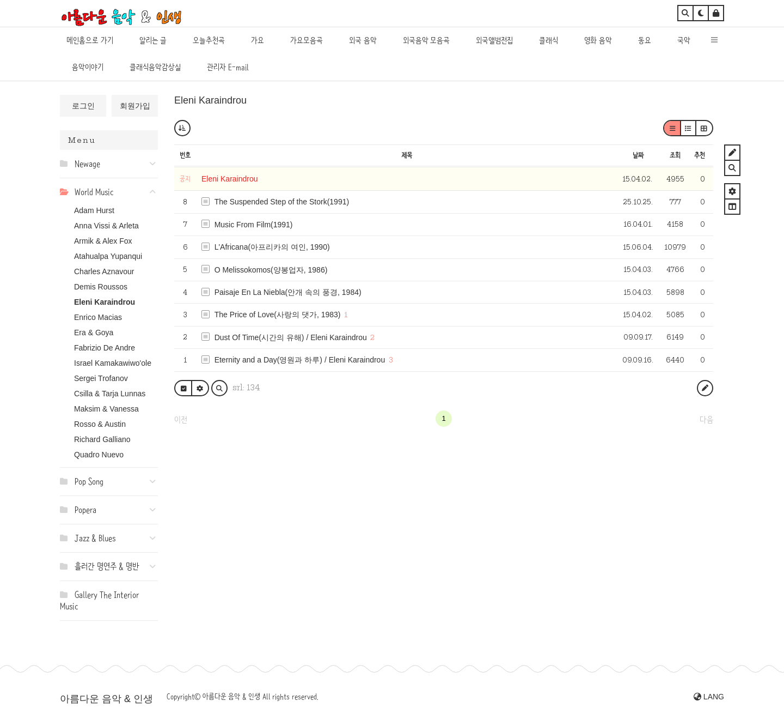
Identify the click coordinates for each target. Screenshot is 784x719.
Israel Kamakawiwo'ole (112, 363)
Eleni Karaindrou (104, 302)
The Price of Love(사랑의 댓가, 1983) (278, 314)
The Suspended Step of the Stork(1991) (282, 201)
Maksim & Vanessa (106, 408)
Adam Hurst (94, 210)
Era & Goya (93, 332)
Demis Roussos (100, 286)
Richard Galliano (102, 439)
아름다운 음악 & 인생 (106, 698)
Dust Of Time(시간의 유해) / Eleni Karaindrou (291, 337)
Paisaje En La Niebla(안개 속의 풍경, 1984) (288, 292)
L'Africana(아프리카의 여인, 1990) (272, 247)
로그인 (83, 105)
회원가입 (135, 105)
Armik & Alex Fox (103, 241)
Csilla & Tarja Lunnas (109, 393)
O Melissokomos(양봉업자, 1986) (271, 269)
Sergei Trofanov (101, 378)
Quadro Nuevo (99, 454)
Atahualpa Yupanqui (108, 256)
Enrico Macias (98, 317)
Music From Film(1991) (254, 224)
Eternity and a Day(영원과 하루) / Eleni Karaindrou (300, 359)
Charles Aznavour (104, 271)
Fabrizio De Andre (104, 347)
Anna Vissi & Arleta (106, 225)
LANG (709, 696)
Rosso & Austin (100, 424)
